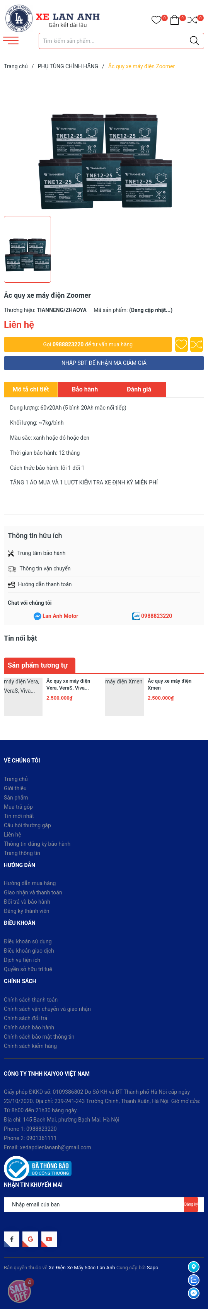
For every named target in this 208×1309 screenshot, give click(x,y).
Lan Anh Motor (60, 616)
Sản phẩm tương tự (38, 665)
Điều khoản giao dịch (29, 951)
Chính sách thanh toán (31, 1000)
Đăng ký (191, 1204)
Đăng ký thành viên (26, 911)
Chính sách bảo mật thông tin (39, 1037)
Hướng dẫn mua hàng (30, 883)
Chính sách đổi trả (25, 1018)
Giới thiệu (15, 788)
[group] (104, 144)
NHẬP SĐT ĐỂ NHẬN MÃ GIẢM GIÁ (104, 363)
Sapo (153, 1267)
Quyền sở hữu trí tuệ (28, 969)
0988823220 (68, 344)
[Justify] (194, 41)
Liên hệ (12, 835)
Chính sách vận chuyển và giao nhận (47, 1009)
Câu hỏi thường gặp (27, 825)
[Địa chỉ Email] (104, 1204)
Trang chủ (16, 779)
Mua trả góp (18, 807)
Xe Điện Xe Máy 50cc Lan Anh (82, 1267)
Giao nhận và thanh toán (33, 892)
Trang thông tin (22, 853)
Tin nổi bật (20, 638)
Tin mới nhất (19, 816)
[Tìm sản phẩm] (121, 41)
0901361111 (41, 1138)
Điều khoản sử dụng (28, 941)
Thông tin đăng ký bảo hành (37, 844)
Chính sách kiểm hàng (30, 1046)
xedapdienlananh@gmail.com (55, 1147)
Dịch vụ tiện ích (22, 960)
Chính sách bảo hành (29, 1027)
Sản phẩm (16, 798)
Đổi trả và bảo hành (27, 902)
